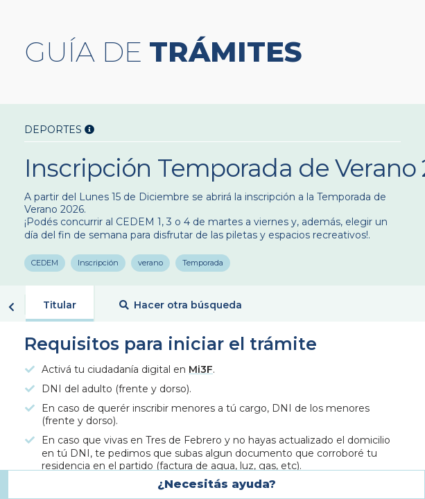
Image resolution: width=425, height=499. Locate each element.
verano (151, 264)
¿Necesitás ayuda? (216, 484)
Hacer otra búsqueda (180, 306)
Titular (59, 306)
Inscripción (98, 264)
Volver (11, 308)
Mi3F (201, 371)
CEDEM (44, 264)
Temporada (204, 264)
